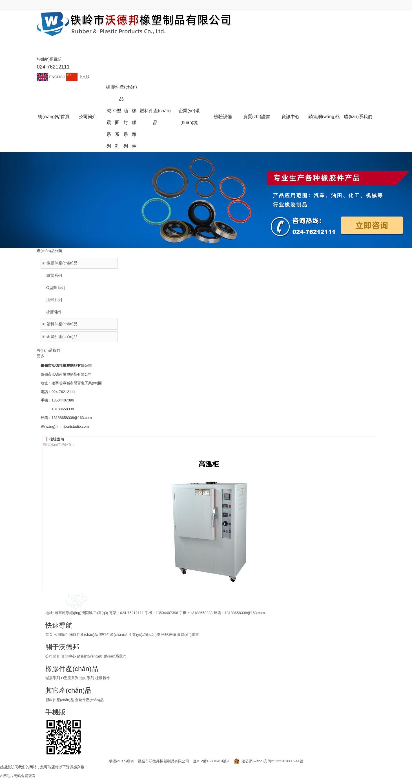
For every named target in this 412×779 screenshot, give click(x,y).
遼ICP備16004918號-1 (211, 761)
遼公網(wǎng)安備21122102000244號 (268, 761)
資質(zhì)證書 (256, 116)
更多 (40, 356)
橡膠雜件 (134, 128)
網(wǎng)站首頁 (54, 116)
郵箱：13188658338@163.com (239, 613)
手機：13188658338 (196, 613)
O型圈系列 (117, 128)
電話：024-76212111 (127, 613)
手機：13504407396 (162, 613)
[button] (204, 242)
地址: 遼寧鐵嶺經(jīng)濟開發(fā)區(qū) (77, 613)
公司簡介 (88, 116)
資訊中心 (291, 116)
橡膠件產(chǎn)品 (121, 93)
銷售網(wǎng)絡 (324, 116)
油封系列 (125, 128)
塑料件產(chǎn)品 (155, 116)
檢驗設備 (223, 116)
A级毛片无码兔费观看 (18, 776)
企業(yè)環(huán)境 (189, 116)
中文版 (78, 77)
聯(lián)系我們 (358, 116)
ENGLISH (51, 77)
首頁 (49, 634)
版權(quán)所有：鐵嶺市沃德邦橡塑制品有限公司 (149, 761)
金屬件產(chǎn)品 (61, 336)
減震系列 (109, 128)
